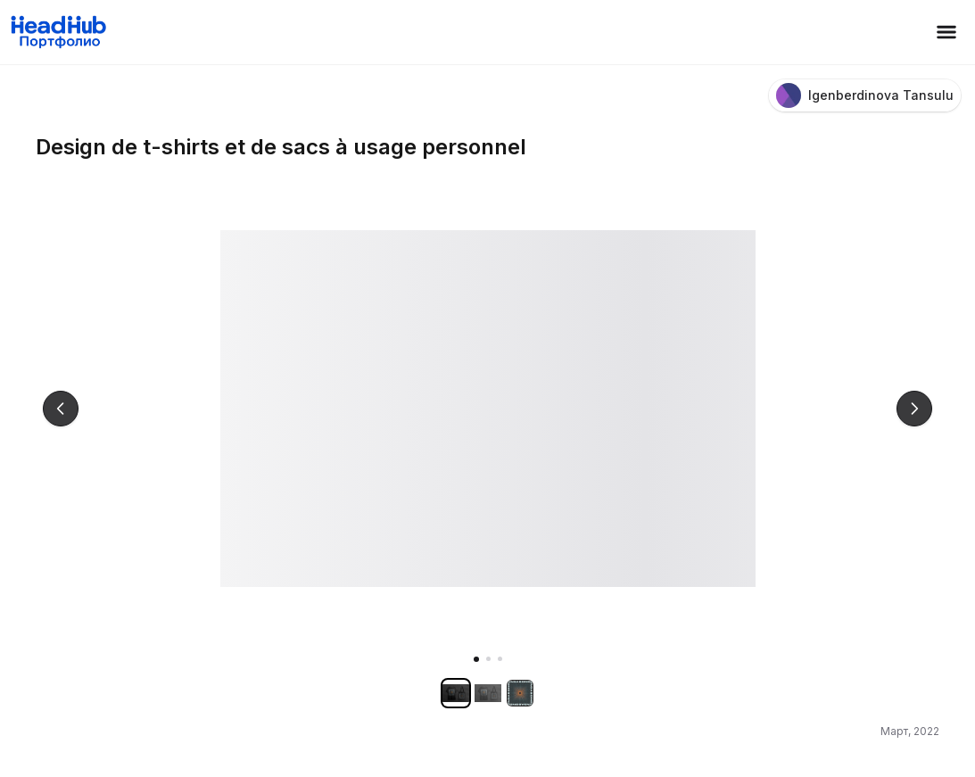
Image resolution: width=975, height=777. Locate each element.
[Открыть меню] (946, 32)
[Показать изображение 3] (500, 659)
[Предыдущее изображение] (60, 408)
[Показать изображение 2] (488, 659)
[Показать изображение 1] (476, 659)
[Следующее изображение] (914, 408)
